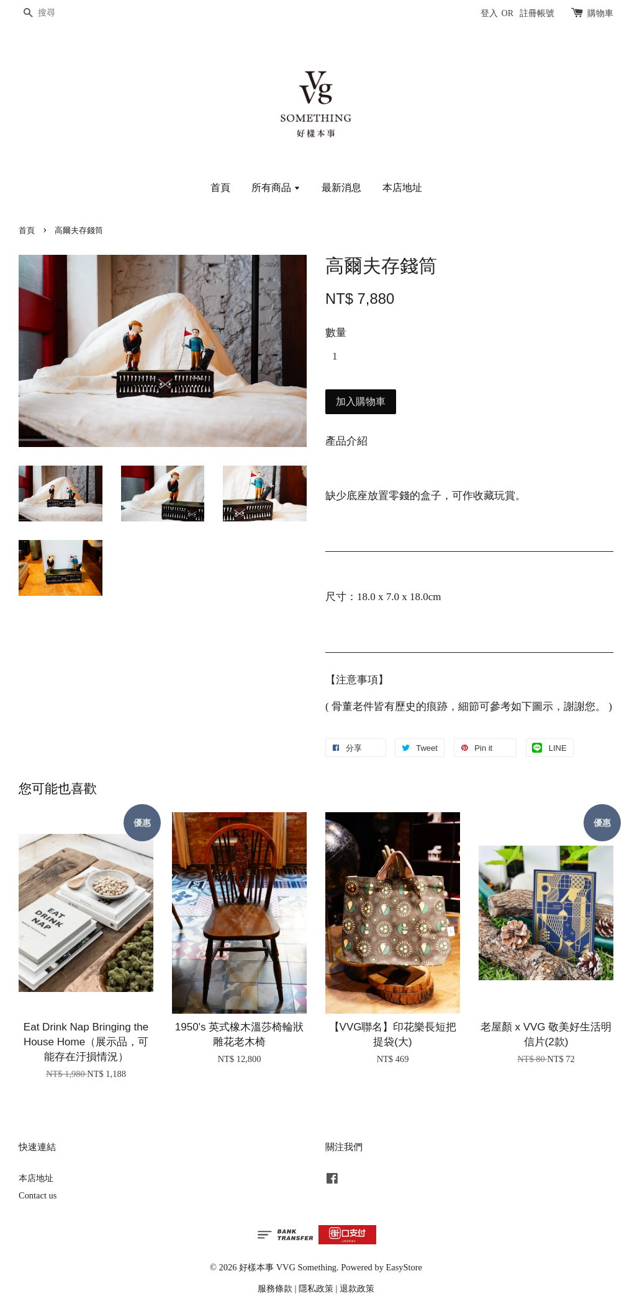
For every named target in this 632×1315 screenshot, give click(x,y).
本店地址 (402, 187)
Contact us (37, 1195)
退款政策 (357, 1288)
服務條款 (275, 1288)
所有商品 (275, 187)
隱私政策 (316, 1288)
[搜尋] (56, 13)
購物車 (600, 13)
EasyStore (404, 1267)
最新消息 (341, 187)
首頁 (220, 187)
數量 (335, 333)
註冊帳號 (537, 13)
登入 (489, 13)
